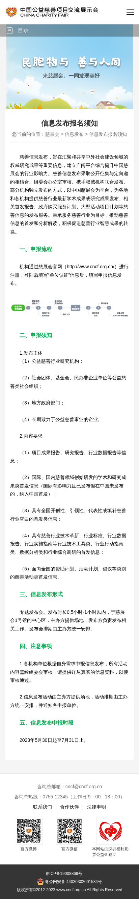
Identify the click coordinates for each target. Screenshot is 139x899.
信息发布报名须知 (108, 134)
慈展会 (52, 134)
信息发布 (74, 134)
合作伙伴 (69, 807)
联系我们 (42, 807)
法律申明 (96, 807)
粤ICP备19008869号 (63, 873)
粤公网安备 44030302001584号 (69, 881)
